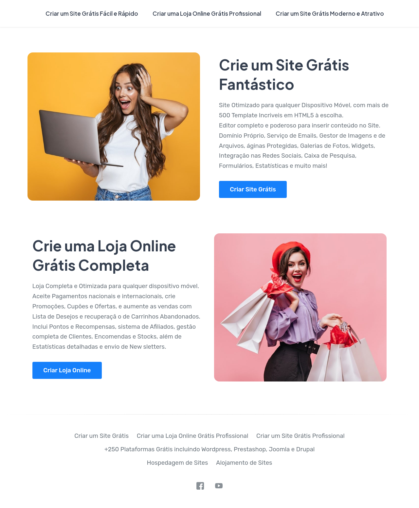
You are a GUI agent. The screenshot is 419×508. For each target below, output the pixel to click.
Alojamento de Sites (244, 462)
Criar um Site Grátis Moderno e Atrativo (330, 13)
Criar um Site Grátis (101, 436)
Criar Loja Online (67, 370)
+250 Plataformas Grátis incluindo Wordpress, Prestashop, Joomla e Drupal (209, 449)
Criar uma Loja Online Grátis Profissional (207, 13)
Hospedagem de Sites (177, 462)
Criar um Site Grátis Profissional (300, 436)
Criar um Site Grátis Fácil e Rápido (92, 13)
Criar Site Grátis (253, 189)
